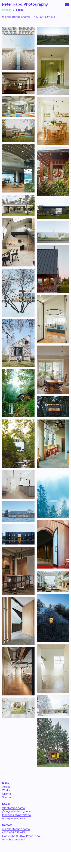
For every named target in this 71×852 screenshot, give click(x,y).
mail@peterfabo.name (16, 16)
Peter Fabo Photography (25, 4)
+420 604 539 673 (43, 16)
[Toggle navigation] (67, 4)
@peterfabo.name (13, 807)
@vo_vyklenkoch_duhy (16, 811)
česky (19, 9)
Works (6, 790)
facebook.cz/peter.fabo (16, 814)
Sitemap (7, 797)
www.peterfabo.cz (13, 818)
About (6, 786)
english (6, 9)
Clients (6, 793)
